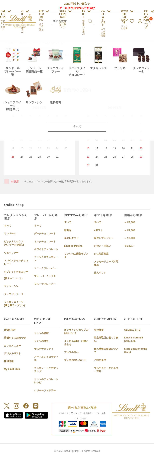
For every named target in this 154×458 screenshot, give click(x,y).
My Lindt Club (12, 369)
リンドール (10, 233)
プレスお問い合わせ (75, 360)
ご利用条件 (100, 360)
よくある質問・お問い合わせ (76, 343)
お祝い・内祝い (102, 246)
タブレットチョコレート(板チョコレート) (16, 275)
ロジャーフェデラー (45, 390)
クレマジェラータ (13, 294)
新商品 (67, 230)
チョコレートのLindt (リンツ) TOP (23, 42)
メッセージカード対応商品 (106, 263)
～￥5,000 (129, 238)
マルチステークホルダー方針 (106, 370)
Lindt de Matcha (73, 246)
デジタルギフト (12, 353)
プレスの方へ (71, 352)
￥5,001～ (129, 246)
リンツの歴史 (41, 341)
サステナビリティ (43, 348)
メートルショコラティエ (46, 358)
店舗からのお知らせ (15, 337)
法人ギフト (100, 272)
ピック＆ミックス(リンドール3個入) (14, 243)
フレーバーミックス (45, 276)
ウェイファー (11, 252)
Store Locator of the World (135, 350)
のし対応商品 (101, 253)
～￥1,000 (129, 222)
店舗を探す (10, 329)
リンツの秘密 (41, 333)
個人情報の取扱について (106, 350)
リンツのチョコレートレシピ (46, 381)
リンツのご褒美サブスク (76, 255)
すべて (7, 225)
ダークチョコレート (45, 233)
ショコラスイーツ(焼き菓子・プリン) (14, 304)
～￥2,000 (129, 230)
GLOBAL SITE (132, 329)
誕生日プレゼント (103, 238)
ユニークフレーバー (45, 268)
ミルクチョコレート (45, 241)
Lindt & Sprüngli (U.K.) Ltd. (133, 339)
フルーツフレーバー (45, 284)
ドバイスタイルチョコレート (16, 262)
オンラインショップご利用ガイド (76, 331)
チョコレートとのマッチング (46, 370)
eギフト (98, 230)
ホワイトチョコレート (46, 249)
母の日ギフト (71, 238)
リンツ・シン (11, 286)
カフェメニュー (12, 345)
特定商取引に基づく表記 (106, 339)
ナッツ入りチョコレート (46, 259)
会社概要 (99, 329)
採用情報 (9, 361)
